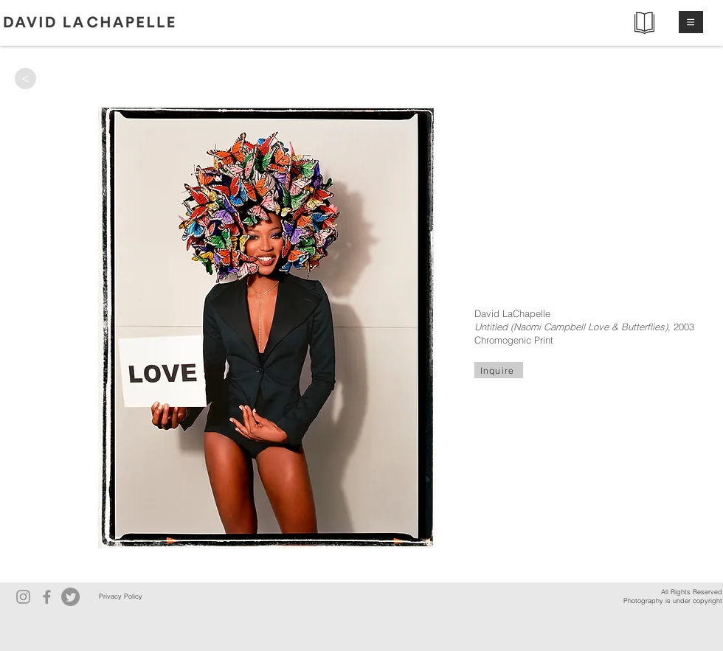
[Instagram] (23, 597)
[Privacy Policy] (120, 597)
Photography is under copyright (672, 600)
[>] (25, 78)
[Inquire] (498, 370)
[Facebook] (47, 597)
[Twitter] (70, 597)
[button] (691, 22)
